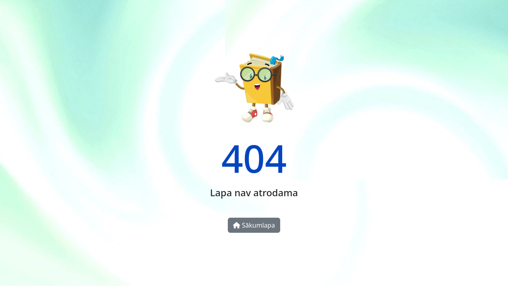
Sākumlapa (254, 225)
